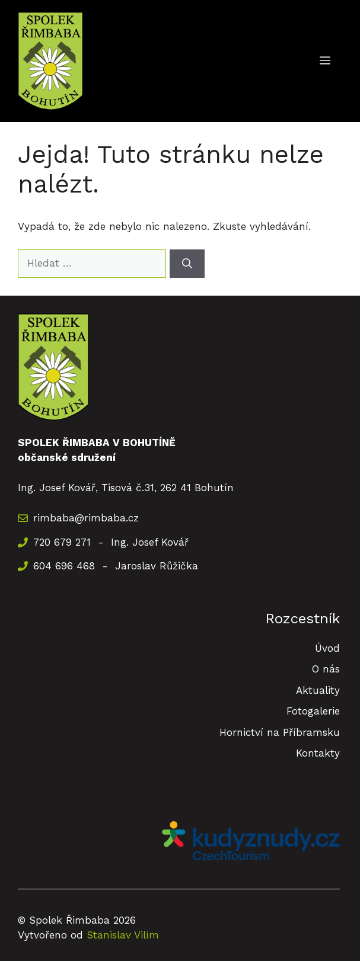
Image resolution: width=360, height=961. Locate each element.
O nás (326, 669)
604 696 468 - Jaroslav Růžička (115, 566)
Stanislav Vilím (123, 935)
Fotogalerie (313, 711)
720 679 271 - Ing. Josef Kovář (111, 542)
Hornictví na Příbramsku (279, 732)
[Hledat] (187, 263)
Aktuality (318, 690)
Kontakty (318, 753)
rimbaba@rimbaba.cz (86, 518)
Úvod (327, 648)
